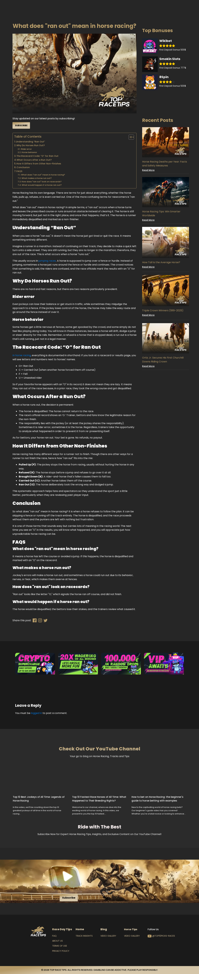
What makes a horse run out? (37, 178)
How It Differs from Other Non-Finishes (38, 163)
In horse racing (21, 355)
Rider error (26, 149)
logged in (36, 713)
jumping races (47, 261)
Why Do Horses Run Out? (30, 145)
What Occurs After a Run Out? (34, 159)
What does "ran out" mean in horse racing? (43, 174)
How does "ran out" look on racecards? (42, 181)
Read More (148, 170)
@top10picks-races (163, 935)
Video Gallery (108, 935)
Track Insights (84, 935)
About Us (57, 940)
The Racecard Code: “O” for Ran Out (37, 156)
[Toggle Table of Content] (129, 137)
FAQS (19, 171)
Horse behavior (29, 152)
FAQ (54, 935)
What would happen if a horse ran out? (42, 185)
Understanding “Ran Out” (30, 141)
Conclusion (23, 167)
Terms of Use (59, 945)
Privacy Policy (60, 950)
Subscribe (21, 125)
